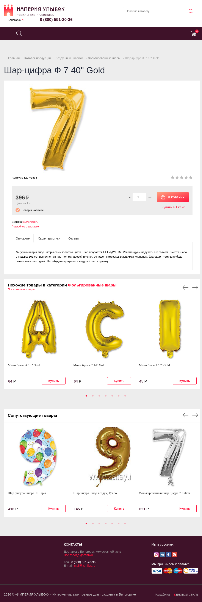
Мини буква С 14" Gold (89, 365)
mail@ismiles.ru (84, 565)
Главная (14, 58)
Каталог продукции (37, 58)
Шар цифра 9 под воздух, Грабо (95, 493)
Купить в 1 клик (173, 207)
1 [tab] (85, 397)
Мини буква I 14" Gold (154, 365)
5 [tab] (111, 397)
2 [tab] (92, 397)
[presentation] (22, 238)
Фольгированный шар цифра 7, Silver (164, 493)
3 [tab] (98, 397)
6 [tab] (118, 397)
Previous (185, 287)
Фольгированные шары (104, 58)
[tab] (23, 238)
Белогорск (14, 20)
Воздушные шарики (69, 58)
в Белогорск (29, 221)
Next (195, 287)
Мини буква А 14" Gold (24, 365)
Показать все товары (21, 289)
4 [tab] (105, 397)
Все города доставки (78, 555)
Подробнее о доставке (25, 226)
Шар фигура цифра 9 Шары (27, 493)
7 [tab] (124, 397)
